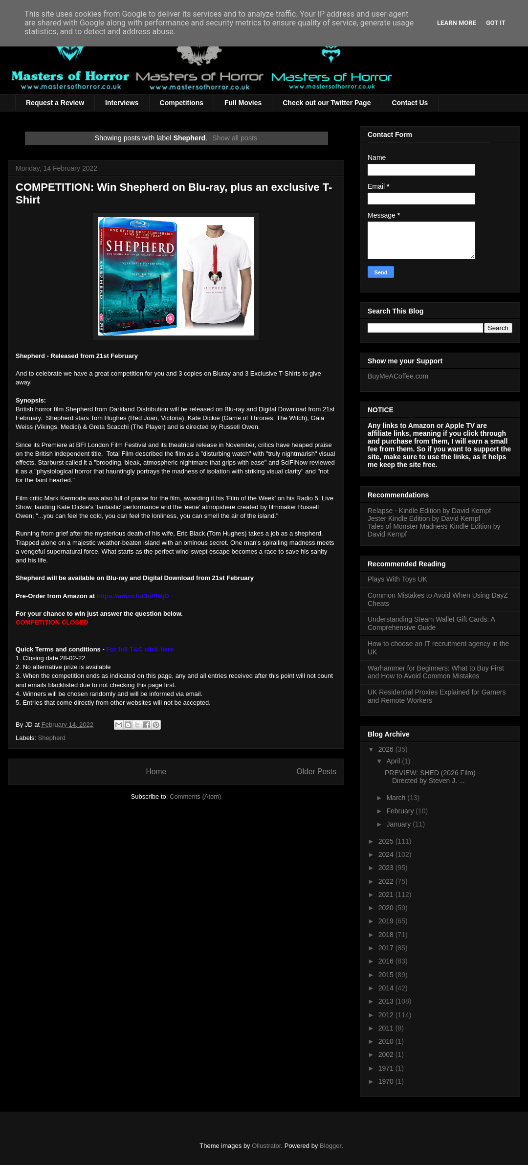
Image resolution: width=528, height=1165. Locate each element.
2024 (387, 854)
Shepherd (52, 737)
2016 (387, 961)
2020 (387, 908)
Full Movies (243, 103)
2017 (387, 948)
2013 (387, 1001)
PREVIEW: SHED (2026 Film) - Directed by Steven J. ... (432, 777)
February (401, 811)
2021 (387, 894)
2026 (387, 749)
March (396, 798)
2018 (387, 935)
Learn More (456, 22)
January (399, 824)
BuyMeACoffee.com (398, 376)
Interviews (121, 103)
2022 (387, 881)
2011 (387, 1028)
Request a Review (55, 103)
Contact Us (410, 103)
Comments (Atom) (195, 796)
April (394, 761)
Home (156, 771)
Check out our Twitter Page (327, 103)
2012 (387, 1015)
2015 (387, 975)
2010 (387, 1041)
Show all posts (234, 138)
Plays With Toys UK (397, 579)
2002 (387, 1054)
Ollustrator (266, 1145)
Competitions (181, 103)
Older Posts (316, 771)
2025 (387, 841)
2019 (387, 921)
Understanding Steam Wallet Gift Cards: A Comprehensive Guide (431, 623)
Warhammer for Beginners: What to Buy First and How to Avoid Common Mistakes (436, 672)
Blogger (330, 1145)
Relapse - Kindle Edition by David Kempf (429, 511)
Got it (496, 22)
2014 (387, 988)
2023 (387, 868)
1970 (387, 1081)
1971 (387, 1068)
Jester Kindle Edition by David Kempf (424, 518)
